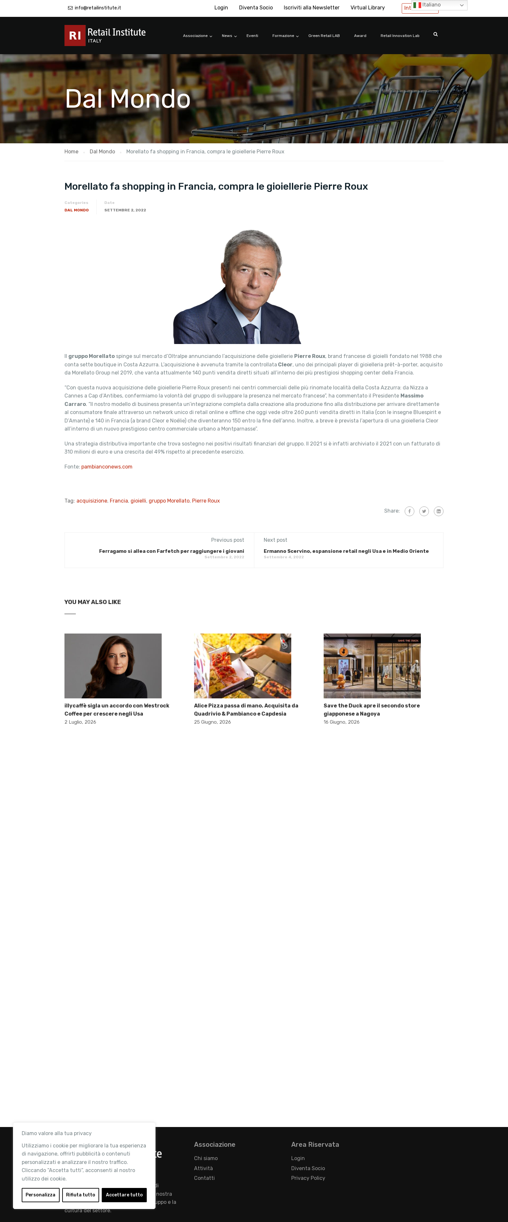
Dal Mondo (76, 210)
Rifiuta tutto (80, 1195)
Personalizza (40, 1195)
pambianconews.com (107, 467)
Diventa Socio (256, 8)
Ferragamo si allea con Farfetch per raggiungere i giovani (171, 551)
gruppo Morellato (169, 501)
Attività (203, 1168)
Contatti (204, 1178)
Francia (119, 501)
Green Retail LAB (324, 35)
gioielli (138, 501)
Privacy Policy (308, 1178)
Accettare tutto (124, 1195)
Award (360, 35)
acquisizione (91, 501)
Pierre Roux (206, 501)
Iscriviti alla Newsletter (312, 8)
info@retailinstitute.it (98, 8)
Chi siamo (206, 1158)
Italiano (427, 5)
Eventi (252, 35)
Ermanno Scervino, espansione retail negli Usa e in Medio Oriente (346, 551)
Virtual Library (368, 8)
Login (221, 8)
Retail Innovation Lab (400, 35)
